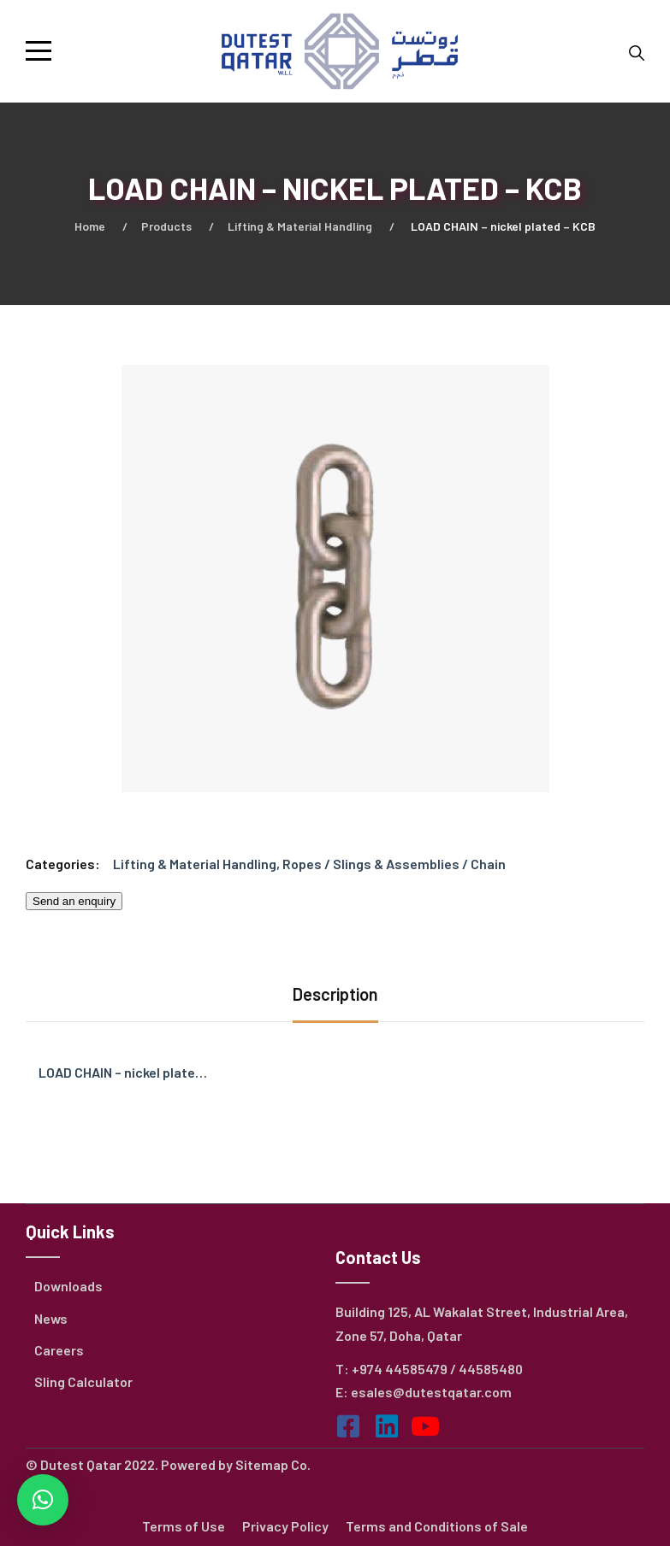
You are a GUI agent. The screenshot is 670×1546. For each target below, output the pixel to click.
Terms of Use (183, 1526)
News (51, 1318)
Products (166, 226)
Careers (59, 1350)
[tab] (335, 996)
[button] (42, 1499)
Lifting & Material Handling (300, 226)
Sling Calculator (83, 1381)
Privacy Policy (285, 1526)
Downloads (68, 1286)
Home (89, 226)
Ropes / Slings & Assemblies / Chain (394, 863)
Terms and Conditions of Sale (437, 1526)
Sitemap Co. (273, 1464)
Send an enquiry (74, 901)
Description (335, 994)
